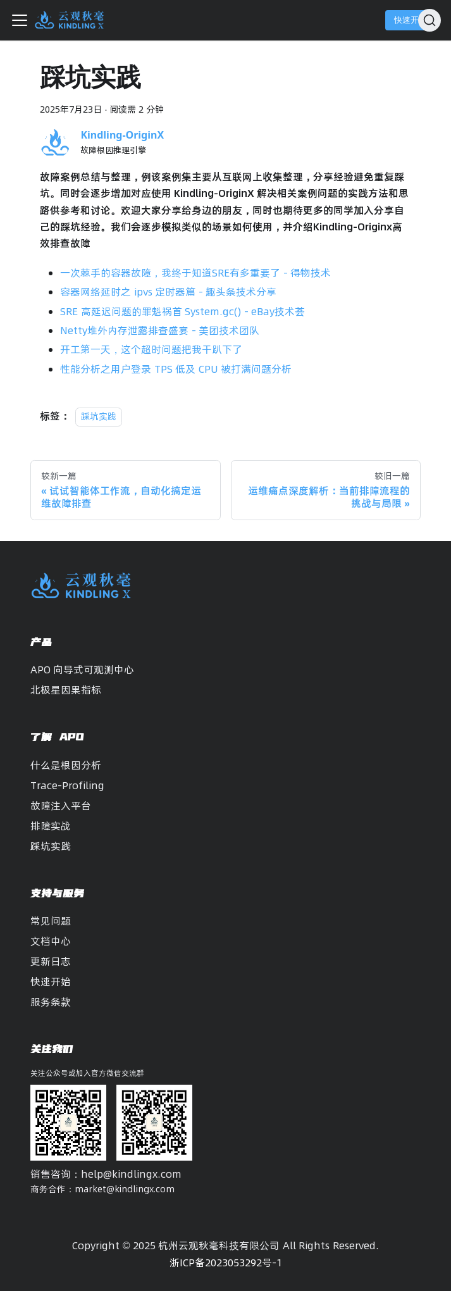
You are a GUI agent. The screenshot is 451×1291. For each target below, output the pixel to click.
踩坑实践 (98, 416)
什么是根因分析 (65, 765)
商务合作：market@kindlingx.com (102, 1189)
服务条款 (50, 1002)
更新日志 (50, 961)
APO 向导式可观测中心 (82, 670)
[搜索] (429, 20)
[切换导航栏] (19, 20)
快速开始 (410, 20)
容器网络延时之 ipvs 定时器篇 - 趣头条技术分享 (168, 292)
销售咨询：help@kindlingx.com (106, 1174)
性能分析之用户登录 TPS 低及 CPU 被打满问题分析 (176, 369)
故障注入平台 (60, 806)
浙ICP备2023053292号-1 (226, 1262)
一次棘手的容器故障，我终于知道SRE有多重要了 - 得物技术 (195, 273)
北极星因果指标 (65, 690)
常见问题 (50, 921)
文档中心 (50, 941)
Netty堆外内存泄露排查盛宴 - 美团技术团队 (159, 330)
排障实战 (50, 826)
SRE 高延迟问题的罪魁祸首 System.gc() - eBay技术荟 (182, 311)
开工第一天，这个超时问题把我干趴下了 (151, 349)
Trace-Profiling (67, 785)
